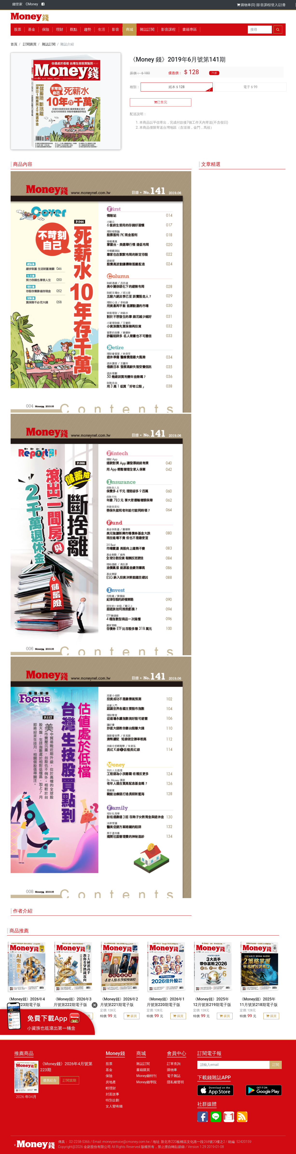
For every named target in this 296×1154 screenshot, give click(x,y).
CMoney (32, 4)
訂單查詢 (173, 1064)
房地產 (111, 1082)
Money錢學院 (146, 1082)
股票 (17, 29)
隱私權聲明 (175, 1082)
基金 (109, 1070)
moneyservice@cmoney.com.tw (126, 1142)
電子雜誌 (173, 1076)
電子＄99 (250, 87)
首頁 (14, 44)
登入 (274, 5)
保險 (45, 29)
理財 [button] (59, 29)
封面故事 (112, 1094)
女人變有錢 (114, 1106)
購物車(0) (246, 5)
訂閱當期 (69, 1080)
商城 (129, 29)
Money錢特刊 (146, 1076)
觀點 (73, 29)
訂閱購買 (29, 44)
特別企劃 (112, 1100)
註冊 (282, 5)
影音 (115, 29)
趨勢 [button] (87, 29)
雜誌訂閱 (147, 29)
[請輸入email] (233, 1065)
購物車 (172, 1070)
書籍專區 (189, 29)
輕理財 (111, 1088)
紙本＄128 (177, 87)
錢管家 (17, 4)
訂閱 (275, 1065)
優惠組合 (49, 1080)
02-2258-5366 (79, 1142)
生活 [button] (101, 29)
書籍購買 (143, 1070)
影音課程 (263, 5)
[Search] (260, 30)
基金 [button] (31, 29)
